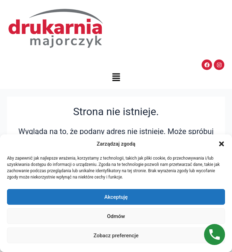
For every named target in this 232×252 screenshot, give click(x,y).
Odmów (116, 216)
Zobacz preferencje (116, 235)
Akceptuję (116, 197)
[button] (221, 143)
